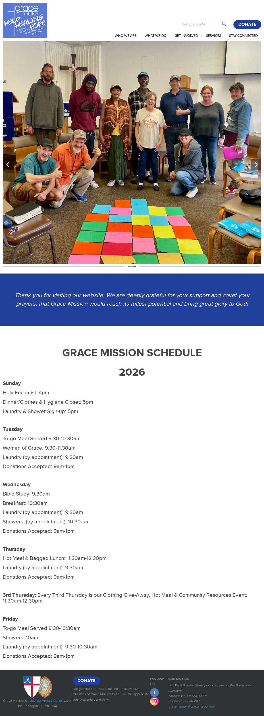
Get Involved (186, 35)
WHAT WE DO (156, 35)
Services (213, 35)
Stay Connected (243, 35)
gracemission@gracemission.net (191, 706)
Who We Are (125, 35)
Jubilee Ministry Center (46, 701)
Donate (247, 24)
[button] (8, 164)
